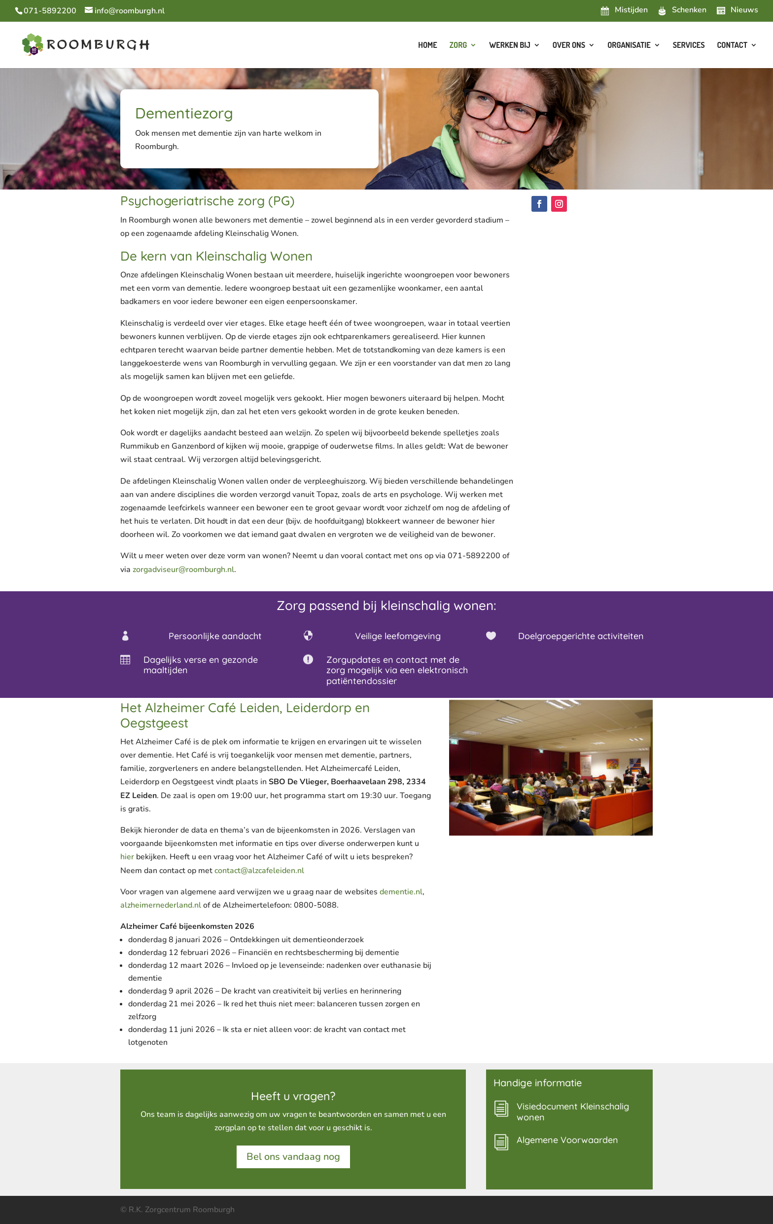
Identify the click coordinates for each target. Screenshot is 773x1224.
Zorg (458, 45)
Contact (732, 45)
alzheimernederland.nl (160, 905)
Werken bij (509, 45)
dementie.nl (401, 891)
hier (127, 856)
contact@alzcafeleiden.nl (259, 870)
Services (689, 45)
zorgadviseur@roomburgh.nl (183, 569)
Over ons (569, 45)
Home (427, 45)
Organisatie (629, 45)
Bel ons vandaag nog (293, 1156)
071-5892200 (50, 10)
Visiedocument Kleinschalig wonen (573, 1112)
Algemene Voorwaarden (567, 1140)
